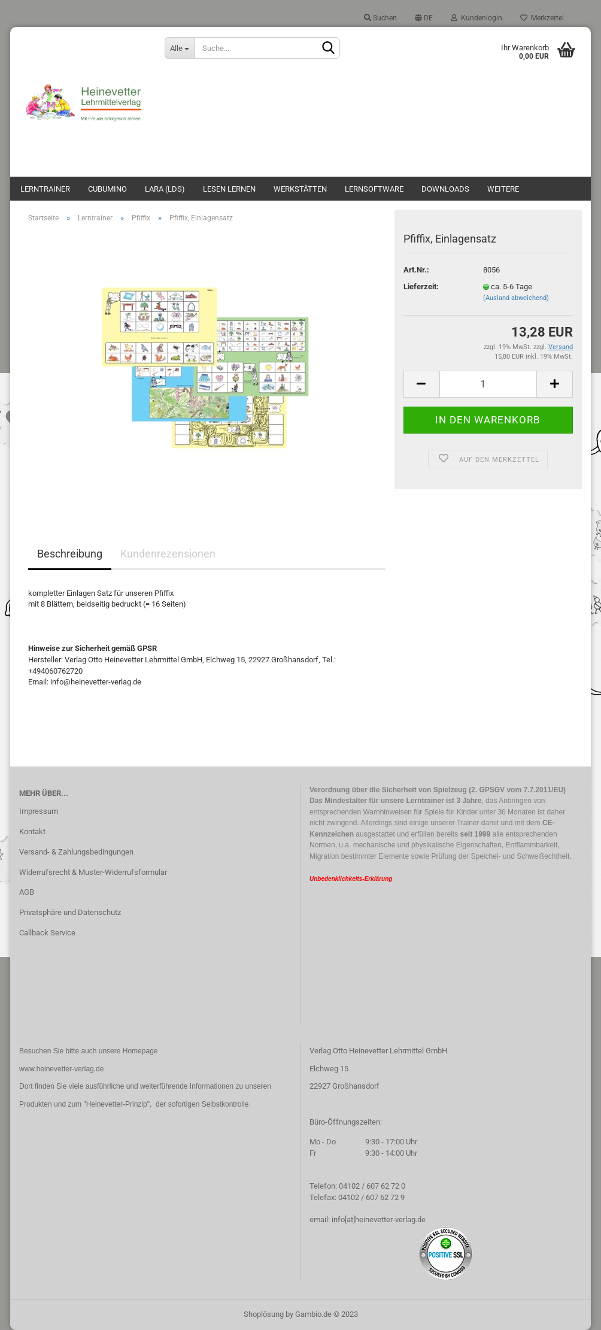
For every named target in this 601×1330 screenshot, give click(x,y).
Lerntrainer (45, 188)
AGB (26, 891)
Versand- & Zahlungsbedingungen (76, 851)
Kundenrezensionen (167, 553)
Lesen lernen (229, 188)
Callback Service (47, 932)
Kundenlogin (476, 18)
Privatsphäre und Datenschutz (70, 912)
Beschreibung (69, 553)
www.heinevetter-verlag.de (61, 1069)
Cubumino (107, 188)
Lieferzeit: (421, 286)
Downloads (445, 188)
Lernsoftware (374, 188)
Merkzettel (542, 18)
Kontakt (32, 831)
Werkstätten (300, 188)
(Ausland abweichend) (516, 298)
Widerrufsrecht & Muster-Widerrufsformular (93, 872)
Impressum (38, 811)
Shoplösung (264, 1314)
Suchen (380, 18)
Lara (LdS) (165, 188)
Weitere (503, 188)
